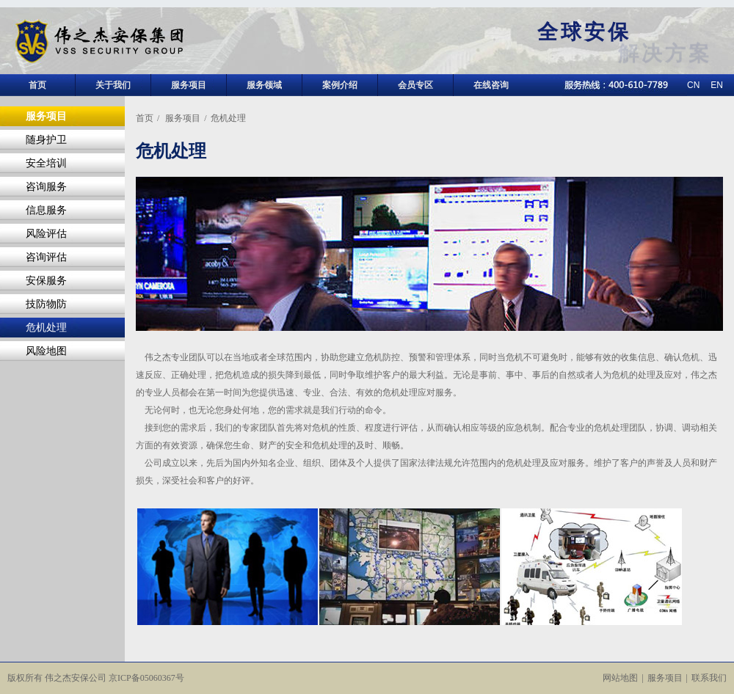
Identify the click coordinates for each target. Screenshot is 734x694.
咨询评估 (46, 257)
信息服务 (46, 210)
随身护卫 (46, 139)
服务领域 (264, 85)
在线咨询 (491, 85)
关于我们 (113, 85)
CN (693, 85)
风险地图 (46, 351)
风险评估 (46, 233)
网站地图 (620, 678)
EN (717, 85)
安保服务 (46, 280)
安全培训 (46, 163)
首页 (37, 85)
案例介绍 (339, 85)
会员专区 (415, 85)
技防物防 (46, 304)
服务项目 (188, 85)
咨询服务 (46, 186)
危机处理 (46, 327)
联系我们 (709, 678)
